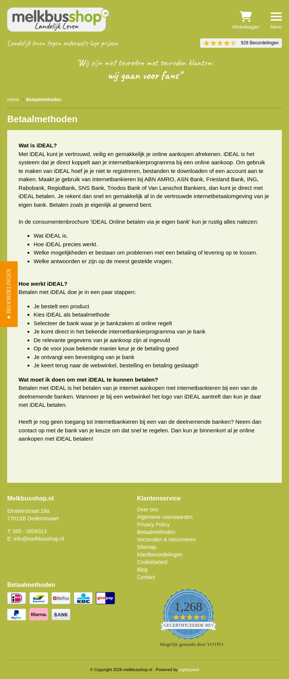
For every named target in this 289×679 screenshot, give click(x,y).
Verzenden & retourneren (166, 540)
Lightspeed (189, 669)
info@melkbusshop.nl (39, 539)
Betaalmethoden (156, 532)
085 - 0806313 (30, 531)
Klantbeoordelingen (160, 555)
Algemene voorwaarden (165, 517)
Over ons (147, 509)
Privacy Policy (153, 524)
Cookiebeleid (152, 562)
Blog (142, 570)
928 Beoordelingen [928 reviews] (260, 42)
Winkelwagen (245, 20)
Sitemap (146, 547)
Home (13, 99)
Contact (146, 577)
